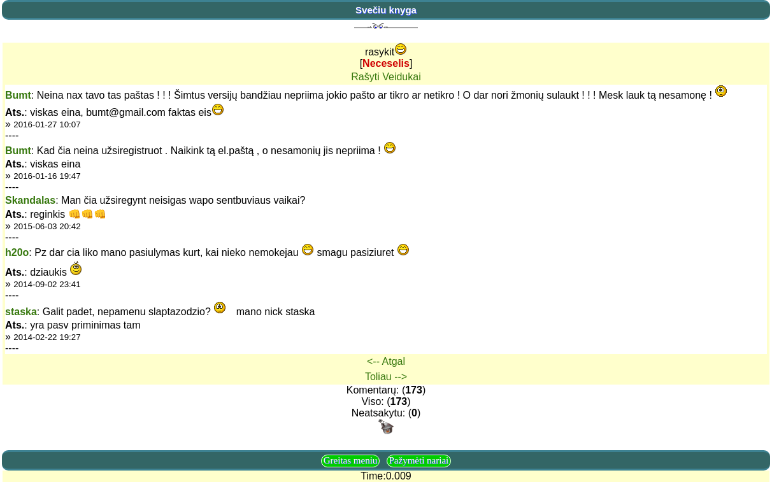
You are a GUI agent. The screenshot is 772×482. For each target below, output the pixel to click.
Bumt (18, 95)
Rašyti (365, 76)
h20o (17, 252)
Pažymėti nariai (419, 460)
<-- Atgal (386, 361)
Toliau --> (386, 376)
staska (21, 311)
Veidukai (401, 76)
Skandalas (30, 200)
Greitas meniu (351, 460)
